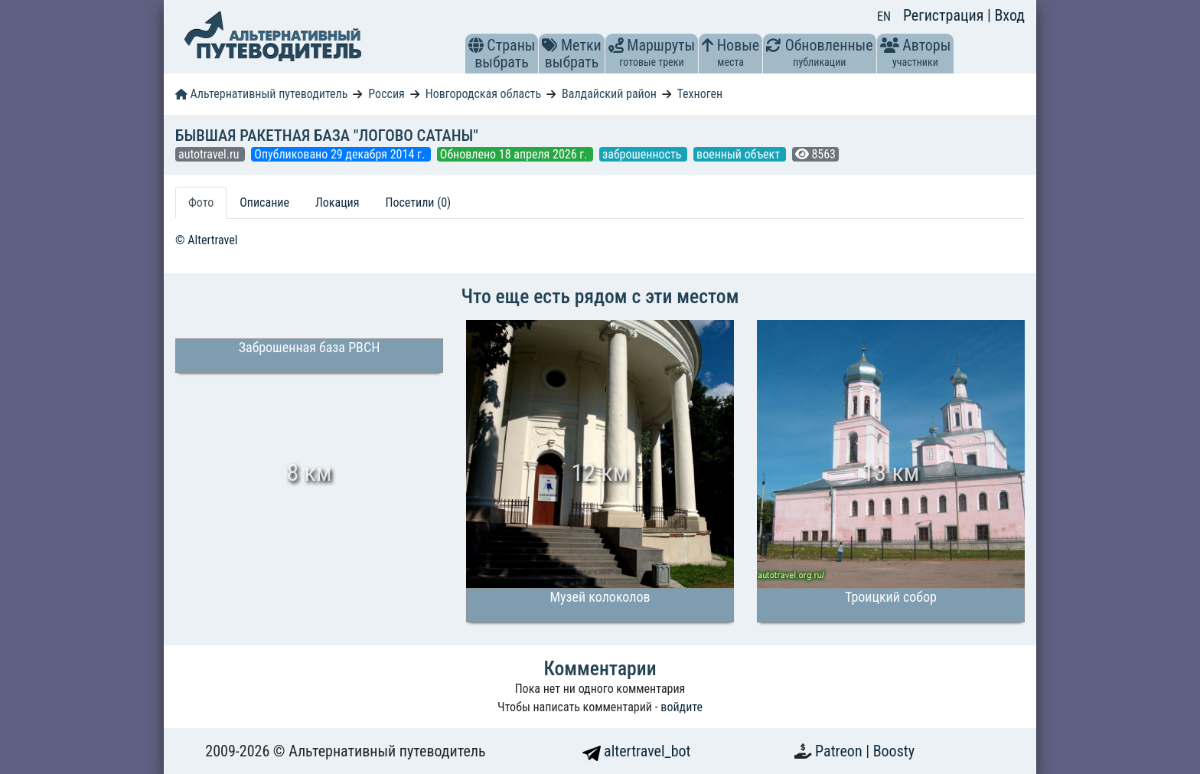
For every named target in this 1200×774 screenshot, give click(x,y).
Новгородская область (483, 94)
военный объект (739, 154)
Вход (1009, 15)
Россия (386, 94)
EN (884, 16)
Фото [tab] (201, 202)
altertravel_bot (636, 751)
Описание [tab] (264, 202)
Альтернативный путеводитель (261, 94)
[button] (476, 45)
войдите (681, 707)
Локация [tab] (337, 202)
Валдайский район (609, 94)
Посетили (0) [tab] (418, 202)
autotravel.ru (210, 154)
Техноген (699, 94)
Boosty (894, 751)
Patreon (840, 751)
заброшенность (643, 154)
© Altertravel (206, 240)
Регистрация (945, 15)
